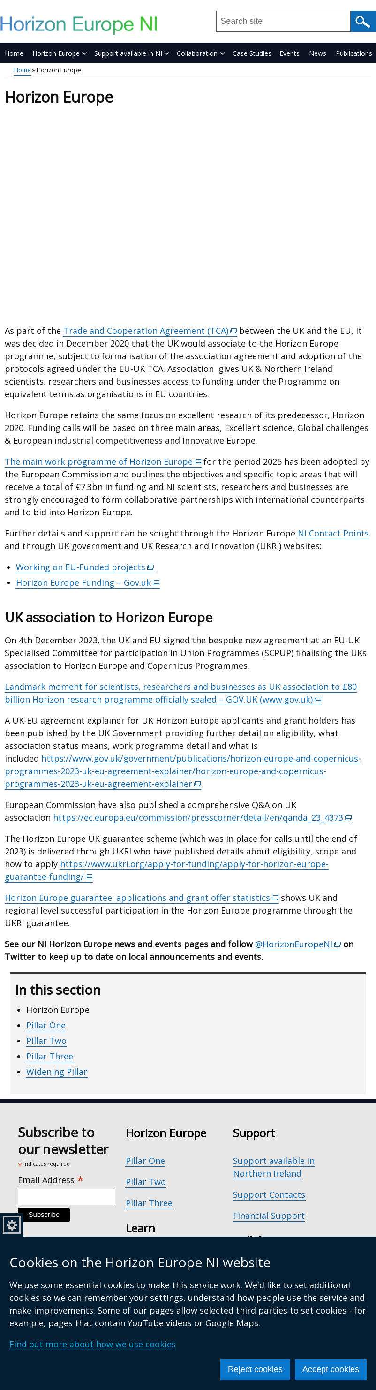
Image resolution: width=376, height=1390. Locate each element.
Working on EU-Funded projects (85, 567)
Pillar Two (46, 1040)
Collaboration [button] (201, 53)
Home (14, 53)
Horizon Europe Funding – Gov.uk (88, 583)
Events (289, 53)
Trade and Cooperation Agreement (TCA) (150, 331)
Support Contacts (269, 1194)
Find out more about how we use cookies (92, 1344)
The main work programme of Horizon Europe (103, 462)
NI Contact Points (333, 533)
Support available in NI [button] (131, 53)
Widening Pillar (56, 1071)
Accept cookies (330, 1369)
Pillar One (46, 1025)
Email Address (51, 1180)
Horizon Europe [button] (59, 53)
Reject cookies (255, 1369)
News (317, 53)
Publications (354, 53)
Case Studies (252, 53)
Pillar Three (49, 1056)
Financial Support (269, 1215)
